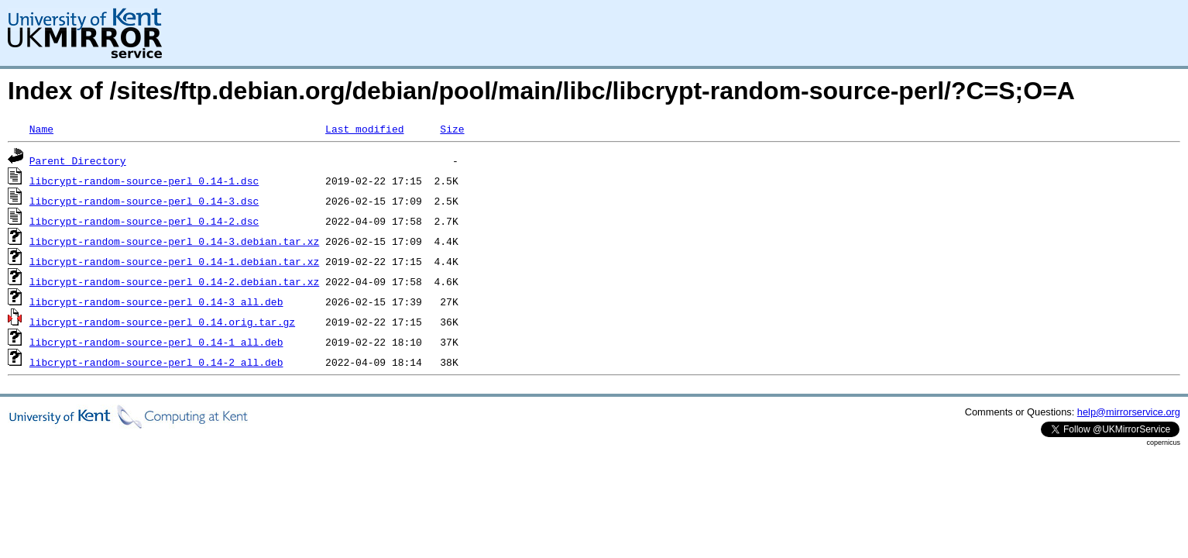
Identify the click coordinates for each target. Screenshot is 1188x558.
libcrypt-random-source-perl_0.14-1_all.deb (156, 342)
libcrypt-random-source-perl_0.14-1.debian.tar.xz (174, 261)
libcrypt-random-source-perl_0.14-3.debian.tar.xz (174, 241)
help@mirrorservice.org (1128, 412)
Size (452, 129)
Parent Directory (77, 160)
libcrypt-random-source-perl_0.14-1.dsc (144, 181)
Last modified (364, 129)
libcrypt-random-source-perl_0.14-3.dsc (144, 201)
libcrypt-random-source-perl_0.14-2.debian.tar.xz (174, 281)
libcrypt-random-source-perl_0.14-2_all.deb (156, 362)
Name (41, 129)
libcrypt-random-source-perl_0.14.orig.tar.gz (162, 322)
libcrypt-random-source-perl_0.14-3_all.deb (156, 301)
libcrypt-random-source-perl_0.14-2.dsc (144, 221)
